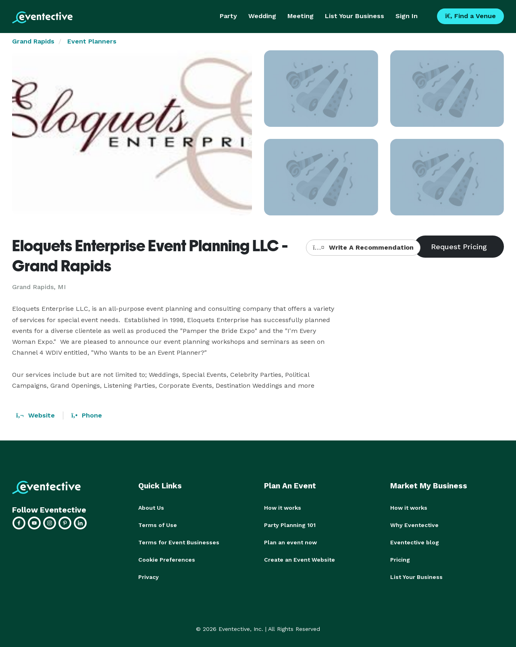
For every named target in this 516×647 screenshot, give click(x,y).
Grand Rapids (33, 41)
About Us (151, 507)
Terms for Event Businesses (178, 541)
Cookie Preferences (166, 558)
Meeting (300, 16)
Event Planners (92, 41)
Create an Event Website (299, 558)
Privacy (148, 575)
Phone (86, 415)
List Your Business (354, 16)
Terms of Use (157, 524)
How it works (282, 507)
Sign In (406, 16)
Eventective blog (414, 541)
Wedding (262, 16)
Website (35, 415)
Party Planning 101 (290, 524)
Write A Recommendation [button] (363, 247)
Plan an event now (290, 541)
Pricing (400, 558)
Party (228, 16)
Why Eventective (414, 524)
